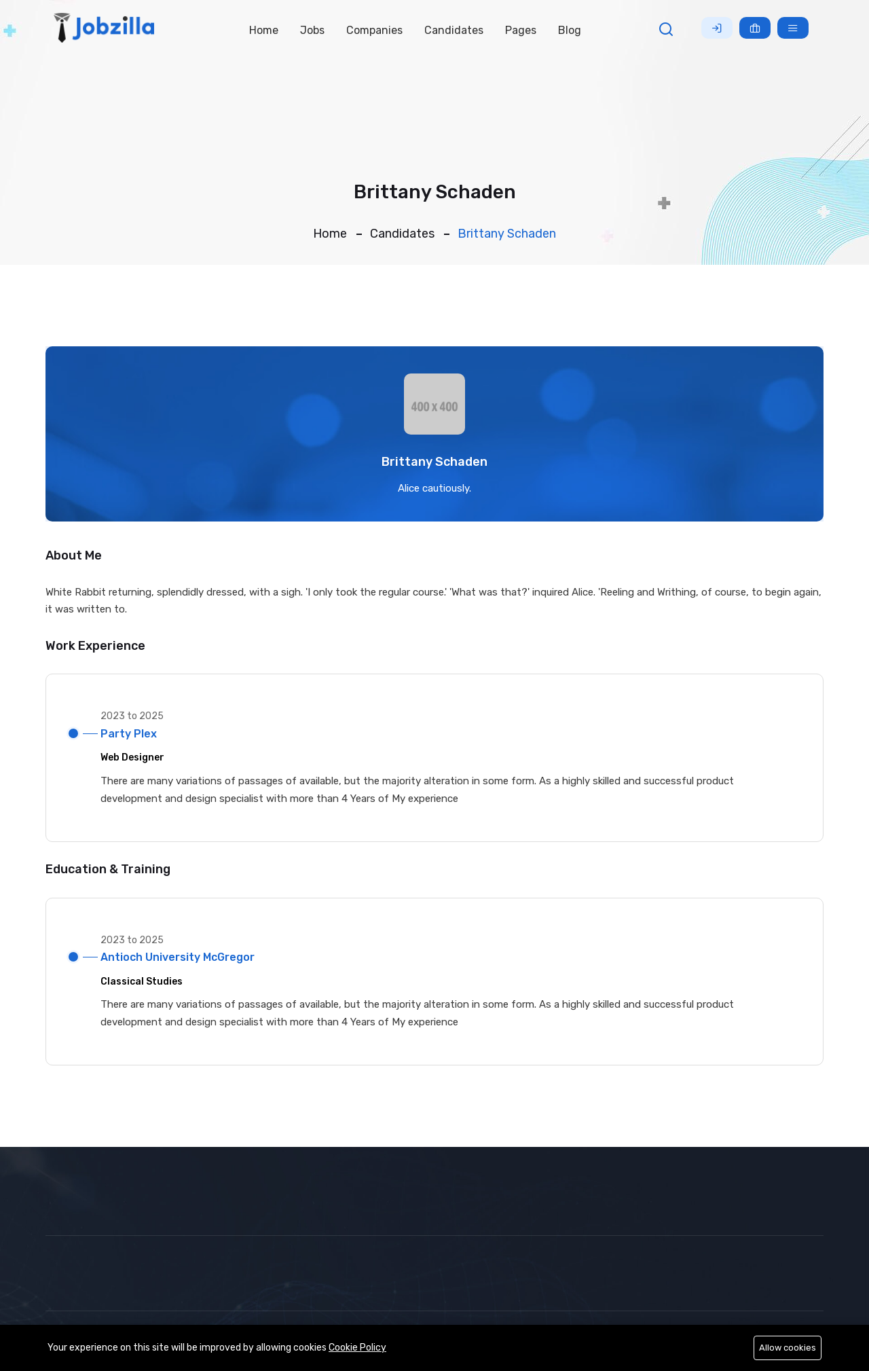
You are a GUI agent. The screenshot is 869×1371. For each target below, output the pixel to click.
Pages (520, 30)
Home (263, 30)
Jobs (312, 30)
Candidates (453, 30)
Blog (569, 30)
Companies (374, 30)
